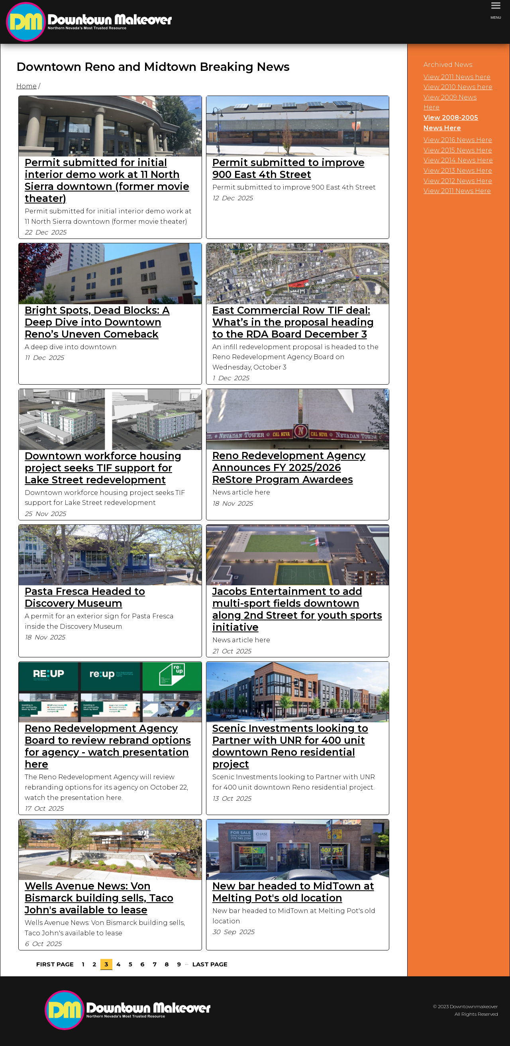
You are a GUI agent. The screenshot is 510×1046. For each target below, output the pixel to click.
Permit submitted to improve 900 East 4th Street (288, 168)
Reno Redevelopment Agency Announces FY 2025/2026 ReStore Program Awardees (288, 467)
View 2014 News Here (458, 160)
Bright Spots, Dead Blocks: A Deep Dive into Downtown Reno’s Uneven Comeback (97, 322)
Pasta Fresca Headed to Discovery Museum (85, 597)
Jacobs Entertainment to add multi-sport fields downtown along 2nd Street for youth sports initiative (297, 609)
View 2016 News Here (458, 140)
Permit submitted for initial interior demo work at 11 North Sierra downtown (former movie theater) (107, 180)
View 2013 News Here (458, 170)
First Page (55, 964)
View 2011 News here (457, 77)
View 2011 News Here (457, 191)
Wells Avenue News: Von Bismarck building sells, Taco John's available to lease (99, 898)
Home (26, 86)
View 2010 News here (458, 87)
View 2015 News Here (458, 150)
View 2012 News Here (458, 181)
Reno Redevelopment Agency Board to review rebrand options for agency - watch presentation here (108, 746)
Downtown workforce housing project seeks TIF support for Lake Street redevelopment (103, 468)
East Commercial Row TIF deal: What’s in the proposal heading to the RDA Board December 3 (293, 322)
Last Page (210, 964)
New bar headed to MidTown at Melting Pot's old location (293, 892)
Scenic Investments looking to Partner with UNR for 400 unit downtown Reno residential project (290, 746)
